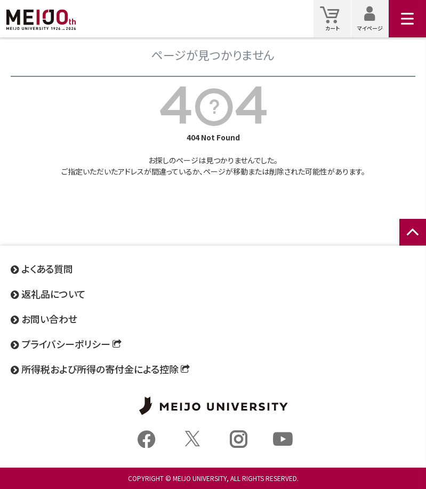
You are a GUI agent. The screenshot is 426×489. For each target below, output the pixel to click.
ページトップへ (412, 244)
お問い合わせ (49, 319)
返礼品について (53, 294)
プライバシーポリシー (65, 344)
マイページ (373, 18)
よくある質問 (47, 268)
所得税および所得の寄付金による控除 (100, 369)
